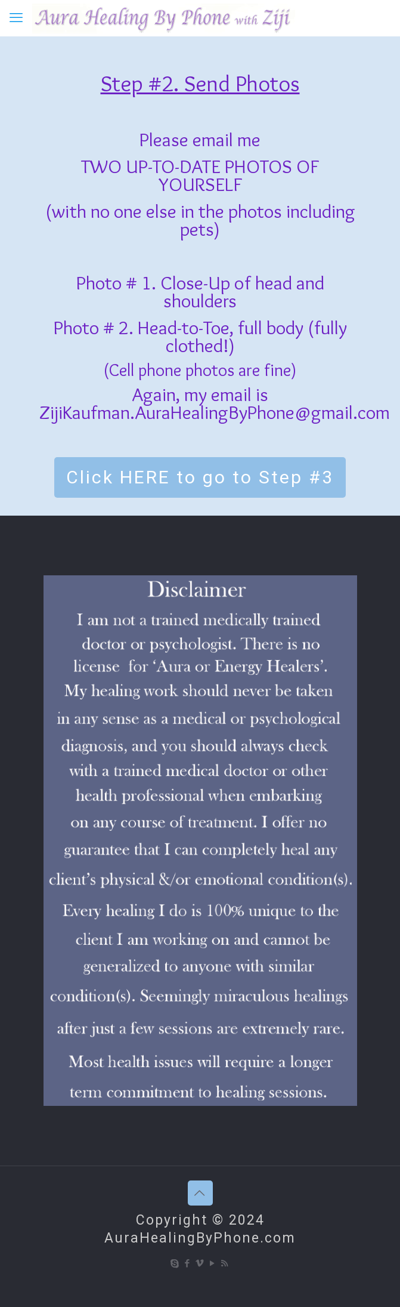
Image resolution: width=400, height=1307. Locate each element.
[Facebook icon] (187, 1263)
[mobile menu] (16, 18)
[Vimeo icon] (200, 1263)
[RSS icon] (225, 1263)
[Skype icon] (174, 1263)
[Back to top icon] (200, 1193)
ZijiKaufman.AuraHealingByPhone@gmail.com (214, 412)
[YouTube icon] (212, 1263)
